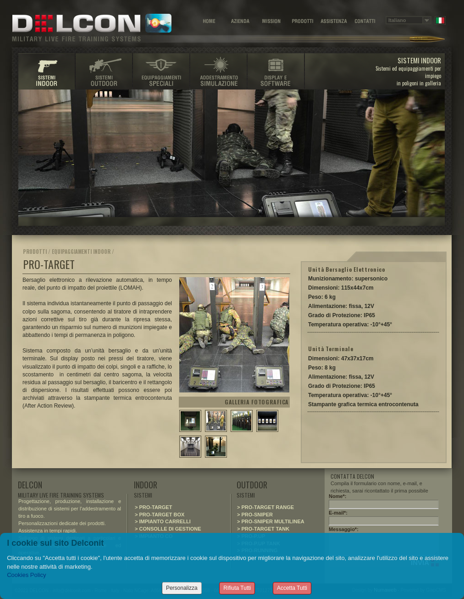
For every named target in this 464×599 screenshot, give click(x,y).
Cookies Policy (26, 574)
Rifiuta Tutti (237, 588)
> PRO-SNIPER (255, 514)
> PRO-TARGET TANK (263, 529)
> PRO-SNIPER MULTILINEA (270, 521)
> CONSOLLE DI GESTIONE (168, 529)
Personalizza (182, 588)
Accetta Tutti (292, 588)
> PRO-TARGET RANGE (265, 507)
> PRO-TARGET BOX (159, 514)
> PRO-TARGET (153, 507)
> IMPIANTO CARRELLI (163, 521)
